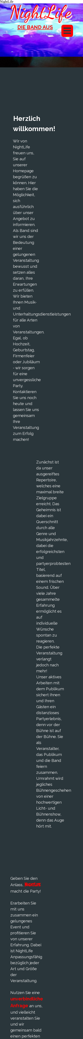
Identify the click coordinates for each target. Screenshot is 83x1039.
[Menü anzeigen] (67, 31)
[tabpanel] (35, 30)
